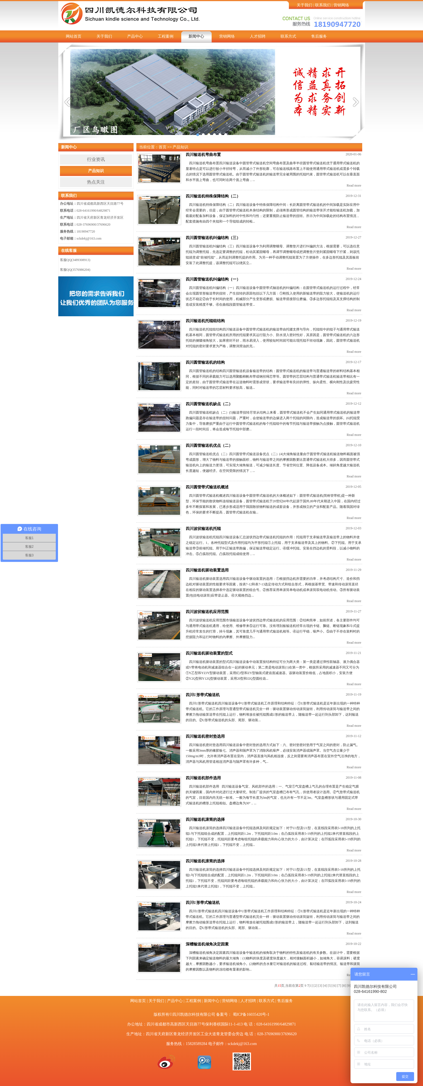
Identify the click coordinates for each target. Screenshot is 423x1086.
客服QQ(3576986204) (75, 270)
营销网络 (341, 5)
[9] (349, 986)
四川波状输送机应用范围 (207, 612)
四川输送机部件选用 (203, 778)
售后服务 (319, 36)
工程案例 (165, 36)
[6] (334, 986)
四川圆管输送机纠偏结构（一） (213, 279)
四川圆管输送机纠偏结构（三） (213, 238)
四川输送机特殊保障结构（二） (213, 196)
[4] (325, 986)
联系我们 (323, 5)
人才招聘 (257, 36)
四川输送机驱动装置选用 (207, 570)
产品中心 (135, 36)
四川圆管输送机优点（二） (209, 445)
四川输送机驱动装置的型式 (209, 653)
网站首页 (73, 36)
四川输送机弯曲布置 (203, 155)
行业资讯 (96, 159)
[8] (344, 986)
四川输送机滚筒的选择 (205, 819)
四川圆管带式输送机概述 (207, 487)
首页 (162, 147)
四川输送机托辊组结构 (205, 321)
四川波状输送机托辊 (203, 529)
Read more (354, 185)
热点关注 (96, 182)
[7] (339, 986)
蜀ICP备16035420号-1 (251, 1014)
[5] (330, 986)
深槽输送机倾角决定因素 (207, 944)
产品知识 (96, 171)
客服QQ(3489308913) (75, 260)
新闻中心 (196, 36)
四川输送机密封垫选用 (205, 736)
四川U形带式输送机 (203, 695)
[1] (311, 986)
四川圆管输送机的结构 (205, 362)
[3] (320, 986)
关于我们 (304, 5)
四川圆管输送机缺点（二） (209, 404)
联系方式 (288, 36)
